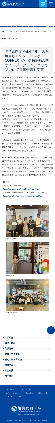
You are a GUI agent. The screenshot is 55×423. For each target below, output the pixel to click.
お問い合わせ (28, 393)
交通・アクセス (10, 390)
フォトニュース (13, 31)
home (3, 32)
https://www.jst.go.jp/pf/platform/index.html (20, 189)
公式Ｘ (21, 397)
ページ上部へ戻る (51, 330)
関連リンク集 (42, 393)
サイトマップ (9, 397)
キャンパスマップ (26, 390)
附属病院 (43, 4)
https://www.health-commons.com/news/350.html (23, 196)
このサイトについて (12, 393)
